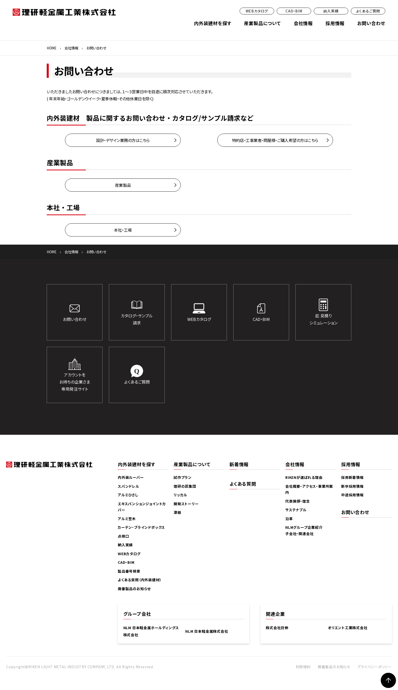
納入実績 (330, 10)
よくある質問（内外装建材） (139, 579)
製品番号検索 (129, 571)
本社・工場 (123, 230)
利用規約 (303, 666)
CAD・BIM (294, 10)
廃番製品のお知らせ (134, 588)
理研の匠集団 (185, 486)
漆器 (177, 512)
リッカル (180, 494)
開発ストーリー (186, 503)
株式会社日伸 (277, 627)
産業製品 (123, 185)
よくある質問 (242, 483)
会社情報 (303, 23)
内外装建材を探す (212, 23)
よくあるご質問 (368, 10)
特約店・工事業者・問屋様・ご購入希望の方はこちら (275, 140)
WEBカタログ (257, 10)
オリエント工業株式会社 (348, 627)
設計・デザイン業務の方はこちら (123, 140)
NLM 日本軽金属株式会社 (206, 631)
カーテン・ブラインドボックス (141, 527)
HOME (51, 47)
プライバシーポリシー (374, 666)
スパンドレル (128, 486)
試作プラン (183, 477)
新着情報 (238, 464)
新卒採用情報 (352, 486)
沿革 (289, 518)
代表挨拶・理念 (297, 501)
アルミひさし (128, 494)
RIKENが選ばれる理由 (304, 477)
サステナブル (296, 509)
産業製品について (262, 23)
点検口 (123, 536)
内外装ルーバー (131, 477)
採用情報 (334, 23)
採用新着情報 (352, 477)
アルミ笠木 (127, 518)
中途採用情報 (352, 494)
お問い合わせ (371, 23)
